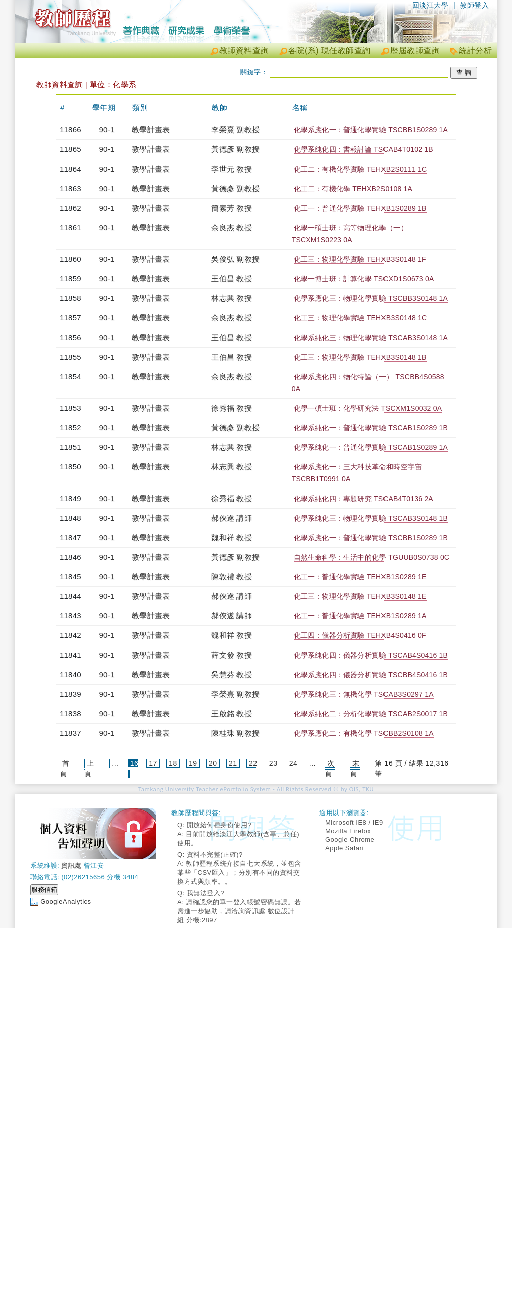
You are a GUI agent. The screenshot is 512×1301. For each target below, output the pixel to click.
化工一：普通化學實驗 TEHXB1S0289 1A (360, 616)
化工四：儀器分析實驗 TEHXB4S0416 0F (360, 635)
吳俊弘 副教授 (235, 259)
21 (233, 763)
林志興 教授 (231, 298)
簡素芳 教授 (231, 208)
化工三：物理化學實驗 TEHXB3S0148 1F (360, 259)
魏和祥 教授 (231, 537)
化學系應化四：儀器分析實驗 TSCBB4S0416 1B (371, 675)
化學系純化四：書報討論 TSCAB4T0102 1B (363, 149)
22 (253, 763)
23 (273, 763)
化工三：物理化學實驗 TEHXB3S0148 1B (360, 357)
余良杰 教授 (231, 227)
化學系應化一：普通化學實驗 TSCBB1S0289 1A (371, 130)
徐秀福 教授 (231, 408)
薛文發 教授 (231, 654)
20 (213, 763)
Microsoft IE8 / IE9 (354, 822)
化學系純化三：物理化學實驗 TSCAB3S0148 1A (371, 338)
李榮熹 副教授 (235, 129)
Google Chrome (349, 839)
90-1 (107, 129)
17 (153, 763)
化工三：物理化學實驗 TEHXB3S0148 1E (360, 596)
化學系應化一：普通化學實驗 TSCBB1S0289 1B (371, 538)
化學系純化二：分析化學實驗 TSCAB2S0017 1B (371, 714)
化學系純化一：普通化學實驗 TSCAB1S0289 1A (371, 447)
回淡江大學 (430, 5)
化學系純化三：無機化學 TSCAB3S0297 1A (364, 694)
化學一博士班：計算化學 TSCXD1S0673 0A (364, 279)
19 (193, 763)
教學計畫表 (151, 129)
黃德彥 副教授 (235, 149)
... (115, 763)
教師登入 (474, 5)
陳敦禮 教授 (231, 576)
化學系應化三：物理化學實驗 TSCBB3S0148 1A (371, 298)
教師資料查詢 (244, 50)
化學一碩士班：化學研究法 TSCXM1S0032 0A (368, 408)
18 (173, 763)
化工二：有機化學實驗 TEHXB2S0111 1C (360, 169)
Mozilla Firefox (348, 831)
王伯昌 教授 (231, 278)
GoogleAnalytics (65, 901)
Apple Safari (344, 848)
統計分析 (475, 50)
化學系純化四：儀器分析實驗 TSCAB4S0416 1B (371, 655)
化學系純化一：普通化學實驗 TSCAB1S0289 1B (371, 428)
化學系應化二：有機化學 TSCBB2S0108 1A (364, 733)
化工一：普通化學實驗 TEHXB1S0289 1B (360, 208)
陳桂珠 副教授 (235, 733)
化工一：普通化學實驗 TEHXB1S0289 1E (360, 577)
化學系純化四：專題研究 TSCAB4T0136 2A (363, 499)
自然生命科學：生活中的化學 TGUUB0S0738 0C (372, 557)
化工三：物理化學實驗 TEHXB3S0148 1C (360, 318)
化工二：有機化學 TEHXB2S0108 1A (353, 189)
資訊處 (71, 865)
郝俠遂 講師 (231, 518)
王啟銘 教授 (231, 713)
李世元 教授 (231, 169)
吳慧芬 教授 (231, 674)
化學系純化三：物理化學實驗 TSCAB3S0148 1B (371, 518)
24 (293, 763)
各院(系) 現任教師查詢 (329, 50)
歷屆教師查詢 (415, 50)
